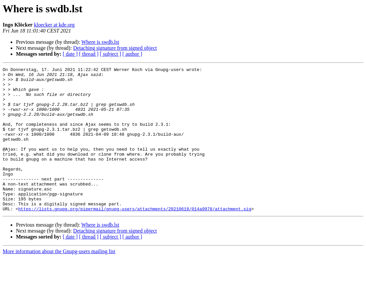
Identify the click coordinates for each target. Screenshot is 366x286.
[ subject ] (110, 54)
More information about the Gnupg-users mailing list (59, 280)
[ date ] (70, 54)
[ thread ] (89, 54)
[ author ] (132, 54)
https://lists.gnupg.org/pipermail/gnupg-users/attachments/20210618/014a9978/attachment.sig (134, 238)
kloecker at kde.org (54, 25)
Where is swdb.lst (100, 42)
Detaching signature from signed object (115, 48)
